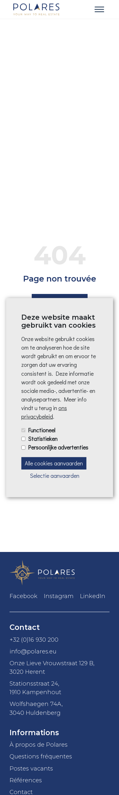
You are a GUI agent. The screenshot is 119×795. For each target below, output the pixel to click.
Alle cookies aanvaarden (54, 463)
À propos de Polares (39, 744)
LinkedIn (92, 596)
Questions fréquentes (41, 756)
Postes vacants (31, 768)
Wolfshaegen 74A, (59, 708)
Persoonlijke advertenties (58, 447)
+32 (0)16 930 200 (34, 639)
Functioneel (41, 430)
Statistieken (42, 439)
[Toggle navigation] (99, 9)
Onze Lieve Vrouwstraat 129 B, (59, 667)
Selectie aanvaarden (54, 475)
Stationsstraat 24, (59, 688)
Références (26, 780)
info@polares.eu (33, 651)
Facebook (23, 596)
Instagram (59, 596)
